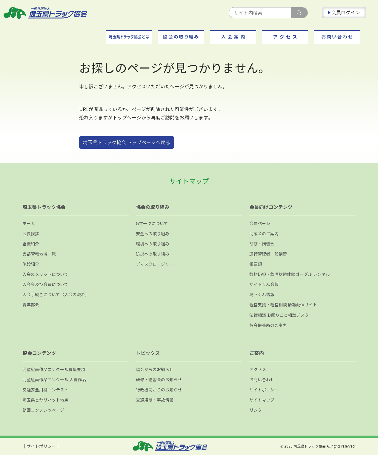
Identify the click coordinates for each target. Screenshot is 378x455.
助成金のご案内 (264, 233)
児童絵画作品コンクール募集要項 (53, 369)
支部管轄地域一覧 (39, 254)
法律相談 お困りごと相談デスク (279, 315)
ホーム (28, 223)
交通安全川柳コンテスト (45, 390)
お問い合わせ (261, 379)
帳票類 (255, 264)
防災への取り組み (152, 254)
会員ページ (259, 223)
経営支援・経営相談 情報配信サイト (283, 305)
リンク (255, 410)
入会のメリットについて (45, 274)
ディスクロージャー (154, 264)
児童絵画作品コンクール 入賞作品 (54, 379)
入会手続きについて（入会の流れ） (55, 294)
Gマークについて (152, 223)
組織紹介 (30, 244)
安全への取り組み (152, 233)
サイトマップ (261, 400)
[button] (129, 37)
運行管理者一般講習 (268, 254)
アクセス (257, 369)
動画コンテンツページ (43, 410)
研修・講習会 (261, 244)
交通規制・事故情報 (154, 400)
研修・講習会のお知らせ (159, 379)
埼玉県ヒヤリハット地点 (45, 400)
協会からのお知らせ (154, 369)
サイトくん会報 (264, 284)
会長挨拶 (30, 233)
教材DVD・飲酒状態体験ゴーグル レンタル (289, 274)
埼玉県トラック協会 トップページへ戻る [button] (126, 142)
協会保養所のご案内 (268, 325)
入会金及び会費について (45, 284)
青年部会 (30, 305)
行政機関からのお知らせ (159, 390)
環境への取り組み (152, 244)
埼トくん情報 (261, 294)
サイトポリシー (264, 390)
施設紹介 (30, 264)
